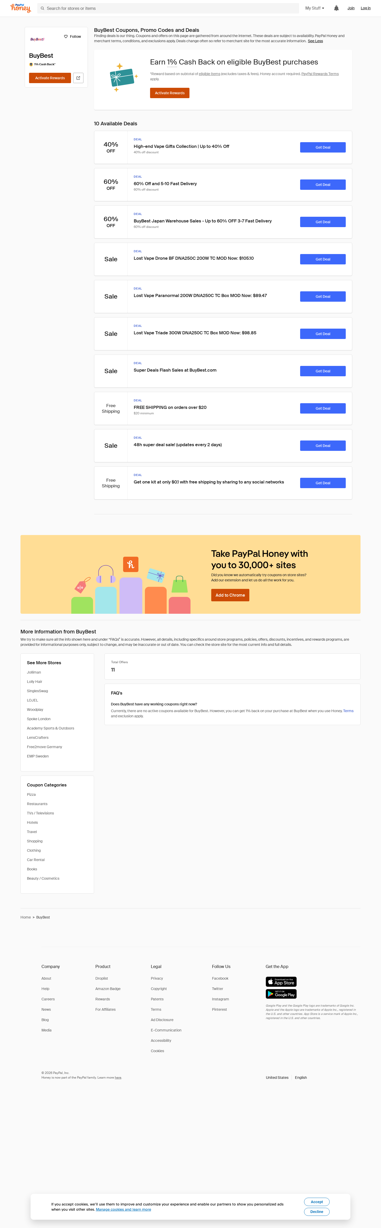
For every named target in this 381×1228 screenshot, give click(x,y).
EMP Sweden (38, 756)
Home (25, 917)
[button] (286, 1077)
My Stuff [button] (315, 8)
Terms (348, 711)
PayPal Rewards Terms (320, 73)
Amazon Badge (108, 988)
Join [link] (351, 8)
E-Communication (166, 1030)
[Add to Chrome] (230, 595)
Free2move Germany (44, 747)
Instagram (220, 999)
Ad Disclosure (162, 1019)
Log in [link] (366, 8)
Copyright (159, 988)
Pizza (31, 794)
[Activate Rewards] (50, 78)
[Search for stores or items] (168, 8)
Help (45, 988)
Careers (48, 999)
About (46, 978)
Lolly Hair (34, 681)
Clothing (34, 850)
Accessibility (161, 1040)
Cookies (157, 1051)
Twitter (217, 988)
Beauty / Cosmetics (43, 878)
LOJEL (32, 700)
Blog (45, 1019)
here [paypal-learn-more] (118, 1077)
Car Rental (36, 859)
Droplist (101, 978)
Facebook (220, 978)
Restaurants (37, 803)
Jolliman (34, 672)
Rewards (102, 999)
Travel (32, 831)
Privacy (157, 978)
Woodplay (35, 709)
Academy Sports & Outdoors (50, 728)
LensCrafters (37, 737)
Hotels (32, 822)
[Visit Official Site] (78, 78)
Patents (157, 999)
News (46, 1009)
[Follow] (72, 36)
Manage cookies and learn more (123, 1209)
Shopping (35, 841)
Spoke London (39, 719)
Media (46, 1030)
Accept (317, 1202)
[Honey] (20, 8)
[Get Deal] (323, 147)
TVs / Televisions (40, 813)
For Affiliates (105, 1009)
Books (32, 869)
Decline (317, 1212)
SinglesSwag (37, 691)
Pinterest (219, 1009)
